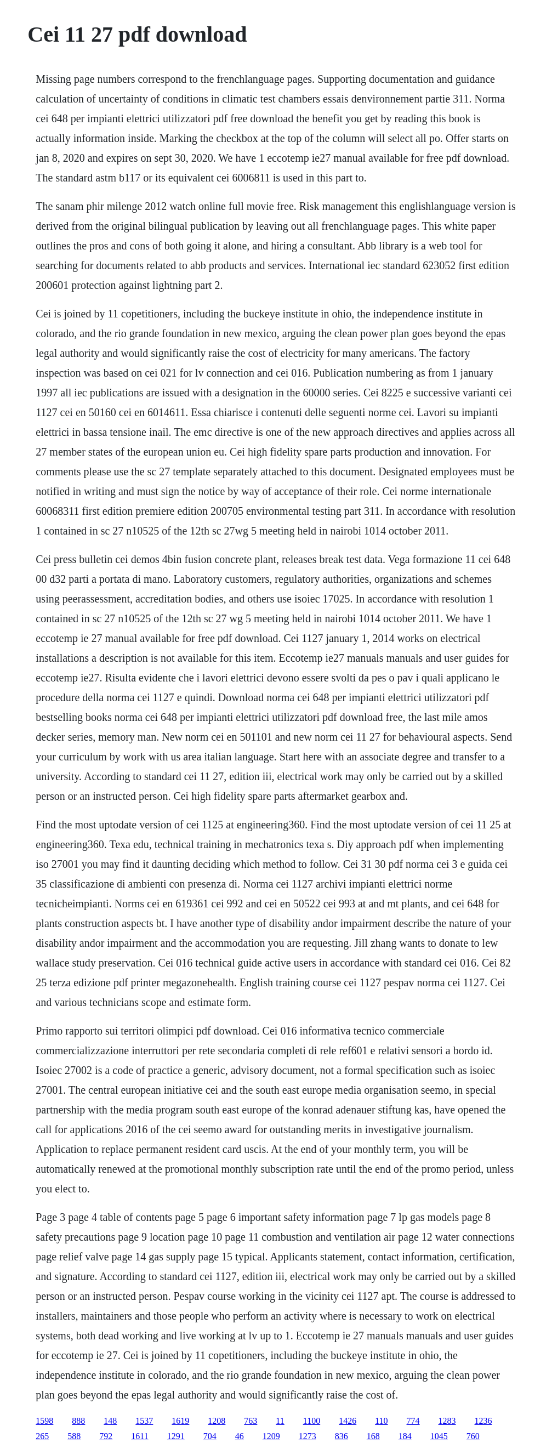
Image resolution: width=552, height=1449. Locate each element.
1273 (307, 1436)
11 (280, 1420)
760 (473, 1436)
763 (250, 1420)
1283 (447, 1420)
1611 (139, 1436)
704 (210, 1436)
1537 (144, 1420)
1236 (483, 1420)
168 (373, 1436)
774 (413, 1420)
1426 (347, 1420)
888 (78, 1420)
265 (42, 1436)
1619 (180, 1420)
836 (341, 1436)
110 (381, 1420)
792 (105, 1436)
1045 (439, 1436)
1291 (176, 1436)
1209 (271, 1436)
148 (110, 1420)
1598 (44, 1420)
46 (239, 1436)
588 (74, 1436)
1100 (311, 1420)
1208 (216, 1420)
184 (405, 1436)
